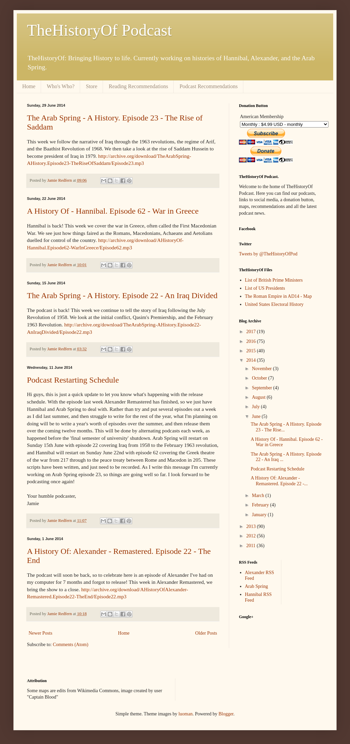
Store (91, 86)
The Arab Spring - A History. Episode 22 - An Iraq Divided (122, 295)
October (260, 378)
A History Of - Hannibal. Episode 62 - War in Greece (113, 211)
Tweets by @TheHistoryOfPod (268, 253)
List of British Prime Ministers (274, 280)
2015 (251, 350)
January (260, 514)
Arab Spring (256, 586)
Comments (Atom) (70, 644)
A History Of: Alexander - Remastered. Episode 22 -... (279, 480)
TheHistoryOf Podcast (99, 30)
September (262, 387)
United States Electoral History (274, 304)
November (262, 368)
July (256, 406)
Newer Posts (40, 633)
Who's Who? (60, 86)
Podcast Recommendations (208, 86)
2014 (251, 360)
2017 (251, 331)
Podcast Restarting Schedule (73, 380)
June (256, 416)
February (261, 504)
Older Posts (206, 633)
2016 (251, 341)
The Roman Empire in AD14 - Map (278, 296)
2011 (251, 545)
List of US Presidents (265, 288)
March (258, 495)
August (259, 397)
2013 (251, 526)
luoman (185, 713)
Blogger (225, 713)
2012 (251, 535)
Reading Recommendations (138, 86)
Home (28, 86)
